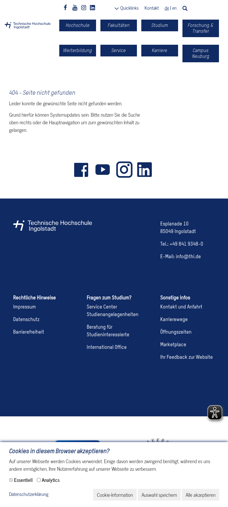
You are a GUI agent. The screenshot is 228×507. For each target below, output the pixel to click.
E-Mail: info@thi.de (180, 256)
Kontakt (152, 8)
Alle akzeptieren (200, 495)
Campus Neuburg (200, 53)
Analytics (51, 480)
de (167, 7)
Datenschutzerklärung (28, 494)
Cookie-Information (115, 495)
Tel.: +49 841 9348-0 (181, 244)
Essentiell (23, 480)
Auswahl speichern (159, 495)
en (174, 7)
